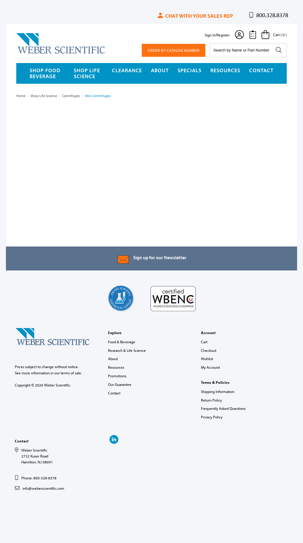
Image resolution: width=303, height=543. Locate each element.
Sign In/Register (217, 35)
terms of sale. (71, 372)
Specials (190, 70)
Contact (261, 70)
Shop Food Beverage (45, 73)
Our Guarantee (119, 384)
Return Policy (211, 400)
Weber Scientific (30, 53)
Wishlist (207, 358)
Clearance (127, 70)
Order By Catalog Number (173, 50)
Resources (225, 70)
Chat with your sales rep (195, 15)
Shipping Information (217, 391)
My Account (210, 367)
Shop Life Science (87, 73)
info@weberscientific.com (43, 488)
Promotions (117, 375)
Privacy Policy (212, 417)
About (160, 70)
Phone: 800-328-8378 (39, 478)
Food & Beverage (121, 341)
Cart (204, 341)
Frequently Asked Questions (223, 408)
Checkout (208, 350)
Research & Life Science (127, 350)
